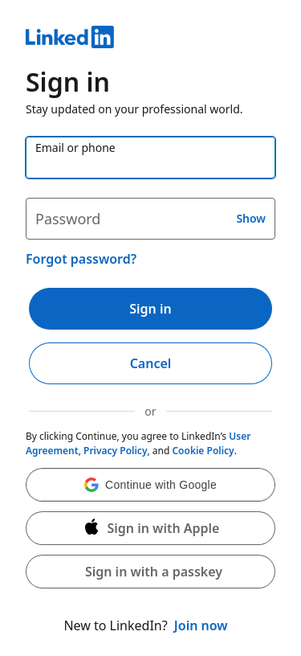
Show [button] (251, 218)
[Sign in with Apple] (150, 528)
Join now (201, 625)
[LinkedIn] (150, 39)
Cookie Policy (203, 450)
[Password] (150, 219)
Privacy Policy (115, 450)
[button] (150, 485)
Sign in (150, 309)
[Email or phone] (150, 157)
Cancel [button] (151, 363)
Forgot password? (81, 259)
